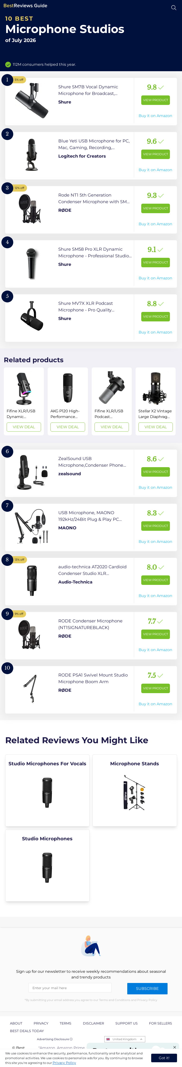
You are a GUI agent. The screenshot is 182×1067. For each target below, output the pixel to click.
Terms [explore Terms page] (65, 1023)
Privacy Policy (64, 1063)
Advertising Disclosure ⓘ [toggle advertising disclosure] (55, 1039)
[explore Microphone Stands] (134, 790)
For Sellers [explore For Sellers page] (160, 1023)
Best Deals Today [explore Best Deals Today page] (27, 1031)
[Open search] (173, 7)
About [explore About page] (16, 1023)
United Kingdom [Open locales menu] (124, 1039)
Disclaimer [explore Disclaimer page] (93, 1023)
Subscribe (147, 988)
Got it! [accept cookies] (164, 1058)
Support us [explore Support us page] (126, 1023)
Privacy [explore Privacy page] (41, 1023)
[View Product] (91, 101)
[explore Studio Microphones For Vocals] (47, 790)
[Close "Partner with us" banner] (174, 1047)
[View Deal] (24, 401)
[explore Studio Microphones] (47, 865)
